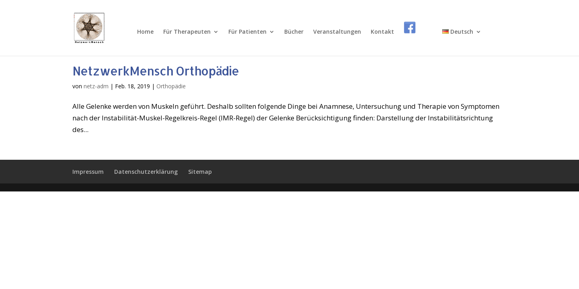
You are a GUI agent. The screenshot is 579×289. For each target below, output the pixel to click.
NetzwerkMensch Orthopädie (155, 70)
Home (145, 32)
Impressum (88, 171)
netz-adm (96, 86)
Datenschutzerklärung (146, 171)
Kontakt (382, 32)
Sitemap (200, 171)
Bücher (294, 32)
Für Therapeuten (187, 32)
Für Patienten (247, 32)
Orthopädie (171, 86)
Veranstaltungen (337, 32)
